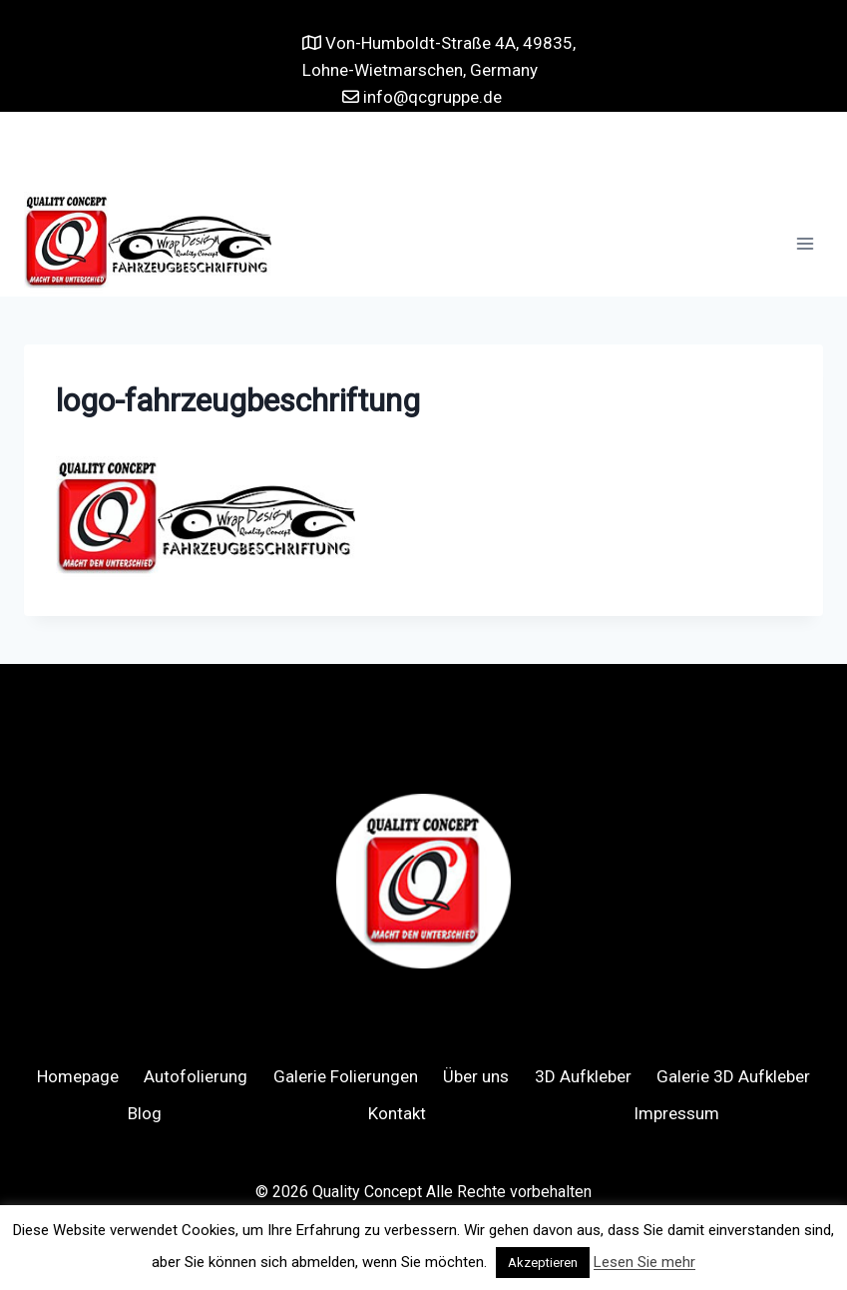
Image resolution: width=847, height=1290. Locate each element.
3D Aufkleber (583, 1076)
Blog (145, 1113)
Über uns (476, 1076)
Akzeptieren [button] (543, 1262)
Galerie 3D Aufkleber (733, 1076)
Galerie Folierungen (345, 1076)
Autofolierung (195, 1076)
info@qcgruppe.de (430, 97)
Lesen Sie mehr (644, 1262)
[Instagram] (443, 152)
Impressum (676, 1113)
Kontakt (397, 1113)
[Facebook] (404, 152)
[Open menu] (804, 244)
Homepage (78, 1076)
